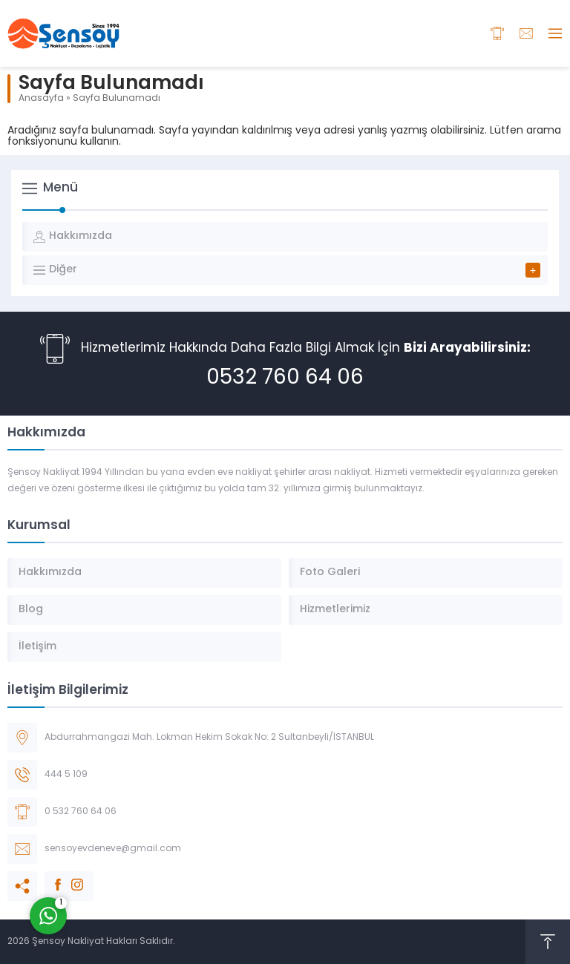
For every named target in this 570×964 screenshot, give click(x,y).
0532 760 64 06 (285, 378)
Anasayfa (41, 98)
